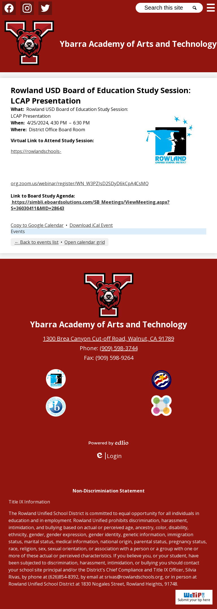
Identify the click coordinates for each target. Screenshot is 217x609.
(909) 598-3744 (119, 348)
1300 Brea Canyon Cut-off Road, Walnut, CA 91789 (108, 338)
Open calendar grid (84, 242)
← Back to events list (36, 242)
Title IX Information (29, 502)
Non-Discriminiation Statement (109, 491)
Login (109, 455)
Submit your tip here (194, 597)
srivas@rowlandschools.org (134, 577)
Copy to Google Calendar (37, 225)
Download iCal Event (91, 225)
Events (18, 231)
